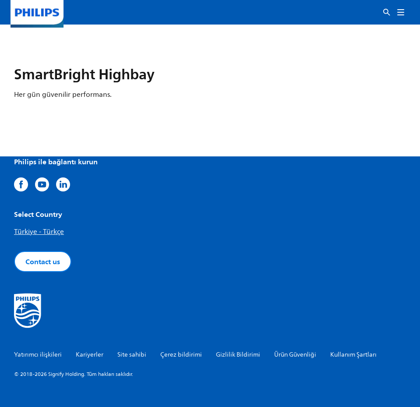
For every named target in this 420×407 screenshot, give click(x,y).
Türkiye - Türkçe (39, 231)
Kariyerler (89, 355)
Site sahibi (131, 355)
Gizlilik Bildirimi (238, 355)
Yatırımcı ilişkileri (38, 355)
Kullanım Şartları (353, 355)
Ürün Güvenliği (295, 355)
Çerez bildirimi (181, 355)
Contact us (42, 261)
